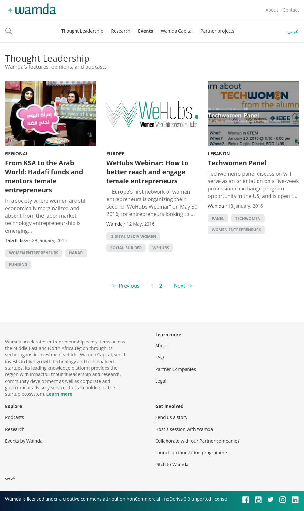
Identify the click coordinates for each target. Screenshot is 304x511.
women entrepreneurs (33, 253)
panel (218, 218)
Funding (18, 264)
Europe (115, 153)
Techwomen (247, 218)
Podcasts (14, 417)
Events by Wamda (24, 441)
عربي (293, 31)
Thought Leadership (82, 31)
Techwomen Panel (237, 162)
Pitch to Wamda (171, 464)
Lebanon (219, 153)
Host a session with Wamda (184, 429)
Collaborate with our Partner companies (197, 441)
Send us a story (171, 417)
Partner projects (217, 31)
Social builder (126, 247)
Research (120, 31)
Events (145, 31)
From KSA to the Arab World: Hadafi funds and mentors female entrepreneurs (44, 176)
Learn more (59, 394)
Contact (291, 10)
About (271, 10)
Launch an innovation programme (191, 452)
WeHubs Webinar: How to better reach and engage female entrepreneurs (147, 171)
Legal (160, 381)
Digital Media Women (133, 236)
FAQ (159, 357)
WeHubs (161, 247)
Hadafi (76, 253)
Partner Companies (175, 369)
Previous (129, 285)
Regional (16, 153)
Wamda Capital (177, 31)
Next (179, 285)
